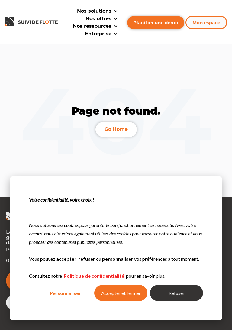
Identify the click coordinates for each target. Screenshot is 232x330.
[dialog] (116, 248)
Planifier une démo (155, 22)
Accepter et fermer (121, 293)
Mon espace (206, 22)
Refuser (177, 293)
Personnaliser (65, 293)
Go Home (116, 129)
